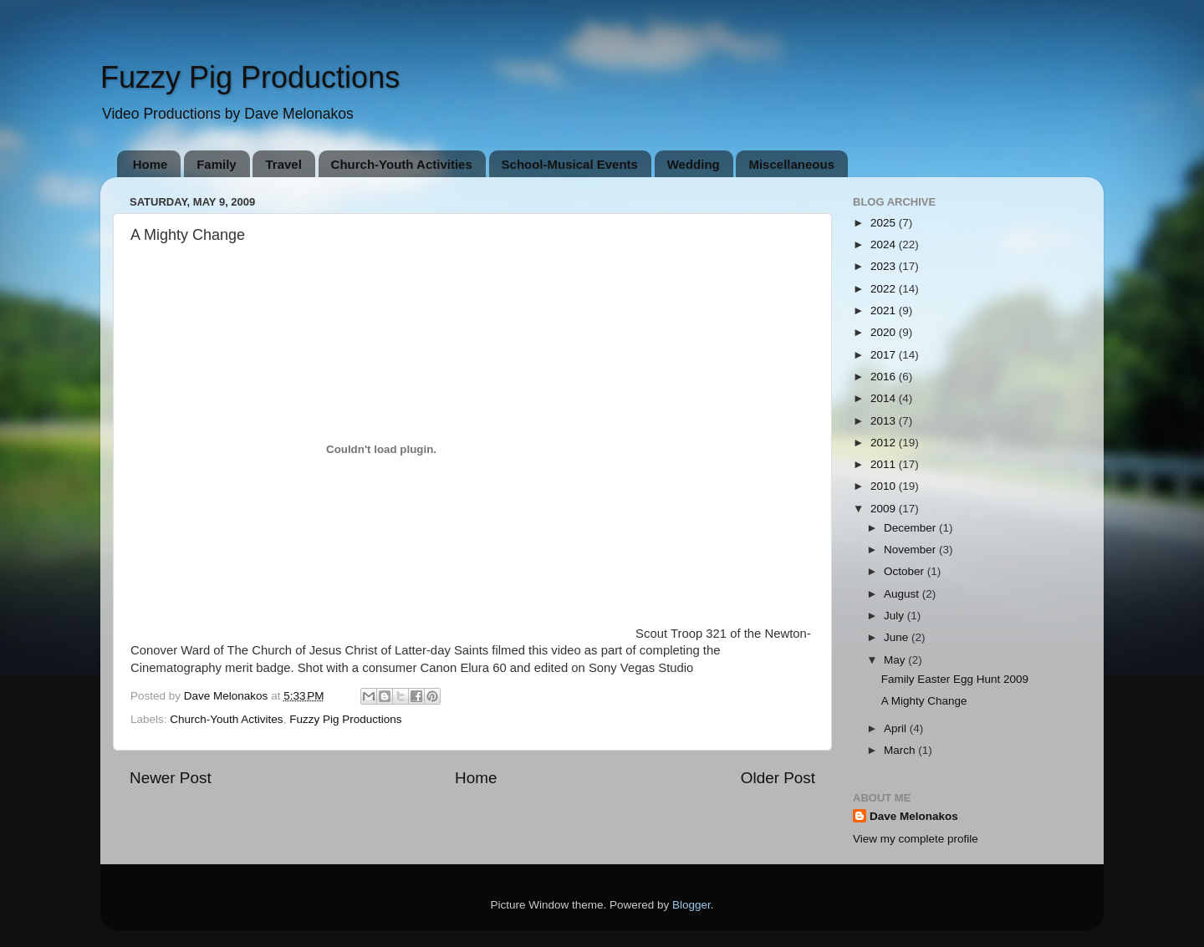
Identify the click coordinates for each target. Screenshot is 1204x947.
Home (150, 164)
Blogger (691, 905)
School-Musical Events (570, 164)
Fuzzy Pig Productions (250, 77)
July (895, 615)
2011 (884, 464)
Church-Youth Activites (226, 719)
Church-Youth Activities (401, 164)
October (905, 571)
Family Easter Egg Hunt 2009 (954, 679)
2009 (884, 508)
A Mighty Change (924, 701)
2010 (884, 486)
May (896, 660)
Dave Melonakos (914, 816)
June (897, 637)
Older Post (778, 778)
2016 (884, 376)
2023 (884, 266)
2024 (884, 244)
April (897, 728)
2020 (884, 332)
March (901, 750)
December (911, 528)
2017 (884, 355)
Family (216, 164)
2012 (884, 442)
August (903, 594)
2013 (884, 421)
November (911, 549)
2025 (884, 222)
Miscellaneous (791, 164)
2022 (884, 289)
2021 (884, 310)
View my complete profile (915, 838)
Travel (283, 164)
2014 (884, 398)
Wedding (693, 164)
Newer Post (171, 778)
